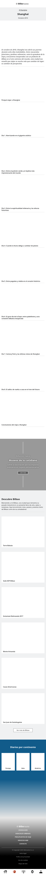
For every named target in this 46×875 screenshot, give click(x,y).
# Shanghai (23, 10)
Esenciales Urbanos (23, 833)
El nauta (22, 3)
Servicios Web (23, 840)
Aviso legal (23, 853)
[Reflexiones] (23, 872)
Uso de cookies (23, 860)
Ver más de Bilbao (23, 730)
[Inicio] (5, 872)
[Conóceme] (40, 872)
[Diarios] (14, 872)
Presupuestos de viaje (23, 837)
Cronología (23, 830)
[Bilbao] (32, 872)
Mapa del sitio (22, 864)
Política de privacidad (23, 857)
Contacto (23, 844)
